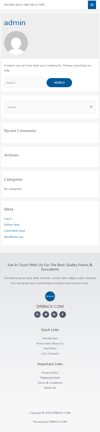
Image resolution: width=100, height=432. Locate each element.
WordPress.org (13, 236)
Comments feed (14, 230)
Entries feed (11, 224)
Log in (8, 218)
